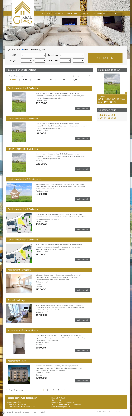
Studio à (16, 300)
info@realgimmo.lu (63, 407)
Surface (13, 80)
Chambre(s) (53, 60)
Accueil (9, 412)
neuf (43, 49)
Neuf (34, 412)
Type (75, 80)
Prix (50, 80)
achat (24, 49)
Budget (13, 60)
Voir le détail (82, 108)
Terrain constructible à (23, 88)
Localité (13, 55)
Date (25, 80)
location (33, 49)
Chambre (38, 80)
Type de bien (53, 55)
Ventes (17, 412)
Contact (42, 412)
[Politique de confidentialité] (3, 413)
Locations (26, 412)
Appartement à (20, 269)
